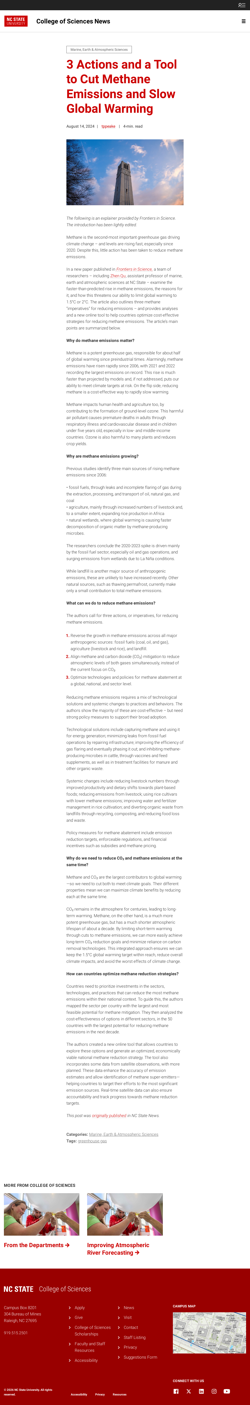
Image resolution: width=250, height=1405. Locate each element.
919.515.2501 (16, 1333)
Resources (119, 1394)
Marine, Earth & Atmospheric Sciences (123, 1134)
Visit (128, 1317)
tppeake (108, 126)
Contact (131, 1327)
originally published (109, 1115)
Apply (80, 1307)
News (129, 1307)
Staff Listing (135, 1337)
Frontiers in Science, (134, 269)
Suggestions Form (140, 1357)
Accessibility (86, 1360)
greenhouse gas (92, 1140)
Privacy (130, 1347)
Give (79, 1317)
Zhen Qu (117, 275)
